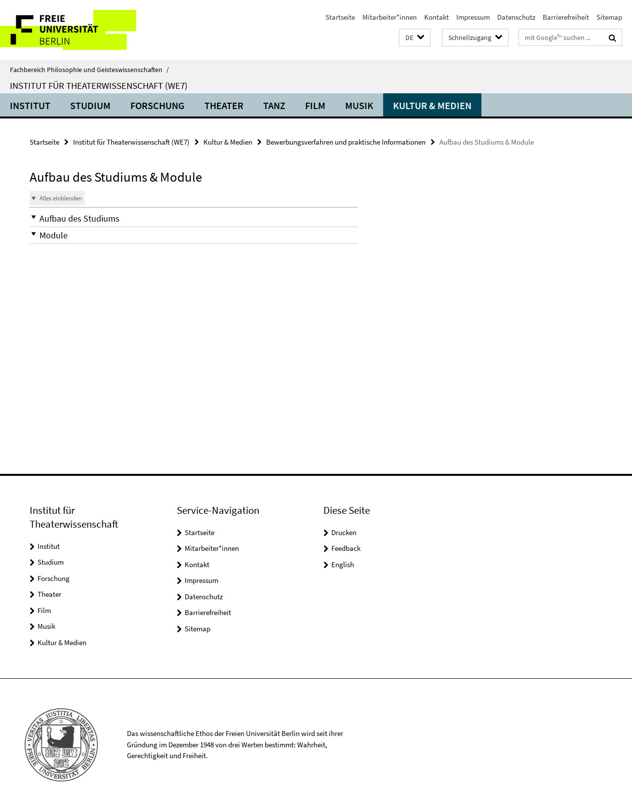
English (342, 564)
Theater (223, 105)
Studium (90, 105)
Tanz (274, 105)
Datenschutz (516, 17)
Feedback (345, 548)
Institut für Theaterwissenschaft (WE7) (99, 85)
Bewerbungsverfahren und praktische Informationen (346, 142)
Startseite (340, 17)
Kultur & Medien (432, 105)
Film (315, 105)
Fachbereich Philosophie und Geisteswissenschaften (89, 69)
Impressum (473, 17)
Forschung (157, 105)
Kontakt (436, 17)
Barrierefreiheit (566, 17)
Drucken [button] (343, 532)
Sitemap (609, 17)
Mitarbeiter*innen (389, 17)
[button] (415, 38)
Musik (359, 105)
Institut (30, 105)
